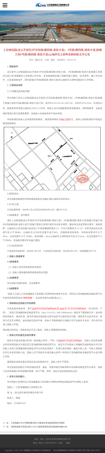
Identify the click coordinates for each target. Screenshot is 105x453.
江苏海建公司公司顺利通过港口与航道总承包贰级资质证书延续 (38, 423)
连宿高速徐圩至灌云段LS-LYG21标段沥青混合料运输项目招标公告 (39, 427)
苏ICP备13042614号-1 (91, 450)
